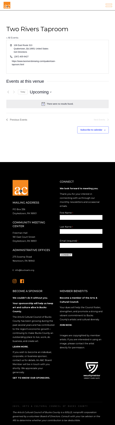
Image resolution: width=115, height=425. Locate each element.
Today (22, 92)
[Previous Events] (8, 92)
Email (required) (69, 241)
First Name (66, 212)
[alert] (57, 104)
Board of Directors (50, 416)
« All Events (12, 37)
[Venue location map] (83, 57)
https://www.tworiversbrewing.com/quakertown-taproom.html (34, 63)
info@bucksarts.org (24, 270)
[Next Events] (14, 92)
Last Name (66, 226)
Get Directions (20, 52)
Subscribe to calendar (91, 130)
